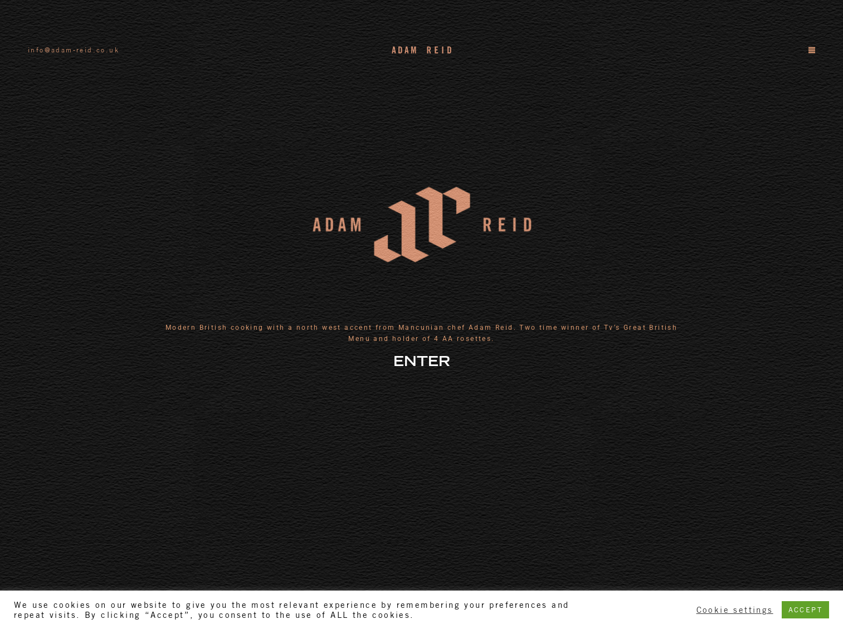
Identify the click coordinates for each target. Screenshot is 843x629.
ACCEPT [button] (805, 610)
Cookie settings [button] (734, 610)
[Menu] (811, 50)
